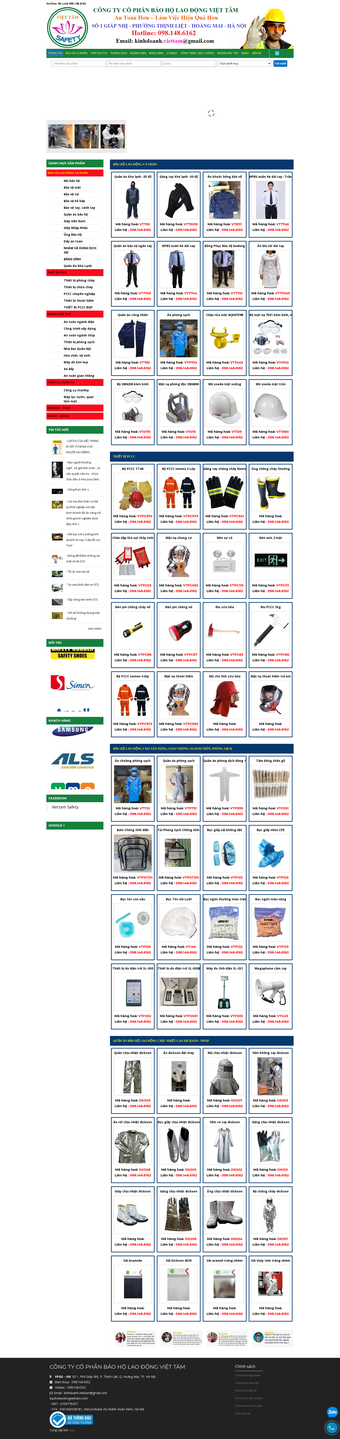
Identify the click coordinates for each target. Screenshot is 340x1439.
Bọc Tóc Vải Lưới (179, 899)
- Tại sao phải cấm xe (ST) (82, 585)
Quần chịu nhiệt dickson (132, 1053)
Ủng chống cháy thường (271, 469)
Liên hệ (256, 53)
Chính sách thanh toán (248, 1405)
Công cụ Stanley (76, 390)
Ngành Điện (138, 53)
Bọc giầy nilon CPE (271, 830)
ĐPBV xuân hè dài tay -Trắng (271, 177)
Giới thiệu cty (243, 1413)
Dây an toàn (73, 241)
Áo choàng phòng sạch (132, 761)
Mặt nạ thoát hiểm (178, 676)
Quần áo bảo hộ (76, 214)
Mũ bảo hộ (72, 181)
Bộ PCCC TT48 (132, 469)
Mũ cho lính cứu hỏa (224, 676)
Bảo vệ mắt (72, 187)
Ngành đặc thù (227, 53)
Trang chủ (55, 53)
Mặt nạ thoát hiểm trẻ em (271, 676)
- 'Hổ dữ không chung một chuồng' (83, 615)
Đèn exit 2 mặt (270, 538)
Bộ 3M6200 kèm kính (133, 384)
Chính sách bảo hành (247, 1375)
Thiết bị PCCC (99, 53)
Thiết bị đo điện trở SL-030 (132, 968)
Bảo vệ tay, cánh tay (79, 208)
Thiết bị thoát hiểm (79, 300)
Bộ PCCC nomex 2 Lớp (178, 469)
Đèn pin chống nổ (178, 607)
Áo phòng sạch (178, 315)
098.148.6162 (77, 3)
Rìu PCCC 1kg (271, 607)
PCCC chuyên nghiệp (79, 294)
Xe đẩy (69, 369)
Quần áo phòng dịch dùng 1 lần (227, 761)
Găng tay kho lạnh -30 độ (179, 177)
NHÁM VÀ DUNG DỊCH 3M (80, 250)
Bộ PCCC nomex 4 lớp (132, 676)
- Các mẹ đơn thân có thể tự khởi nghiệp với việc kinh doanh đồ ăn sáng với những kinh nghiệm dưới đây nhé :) (83, 512)
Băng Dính (156, 53)
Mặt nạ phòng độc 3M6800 (179, 384)
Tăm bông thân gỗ (270, 761)
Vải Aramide (132, 1260)
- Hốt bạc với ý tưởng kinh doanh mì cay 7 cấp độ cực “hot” (83, 539)
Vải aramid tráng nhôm (225, 1260)
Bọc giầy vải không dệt (224, 830)
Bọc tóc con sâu (132, 899)
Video (245, 53)
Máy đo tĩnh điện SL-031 (224, 968)
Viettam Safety (65, 807)
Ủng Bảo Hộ (73, 234)
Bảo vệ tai (71, 194)
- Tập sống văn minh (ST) (82, 599)
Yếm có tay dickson (225, 1122)
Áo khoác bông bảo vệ (225, 177)
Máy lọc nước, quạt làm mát (79, 399)
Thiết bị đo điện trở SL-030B (178, 968)
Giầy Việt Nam (74, 221)
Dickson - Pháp (58, 408)
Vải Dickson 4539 (178, 1260)
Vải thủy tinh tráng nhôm (270, 1260)
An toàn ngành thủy (79, 335)
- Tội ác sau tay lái (77, 571)
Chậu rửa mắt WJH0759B (224, 315)
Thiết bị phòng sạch (79, 342)
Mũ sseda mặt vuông (224, 384)
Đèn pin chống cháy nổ (132, 607)
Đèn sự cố (224, 538)
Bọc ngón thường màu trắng (225, 899)
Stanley (171, 53)
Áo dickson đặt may (178, 1053)
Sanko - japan (58, 416)
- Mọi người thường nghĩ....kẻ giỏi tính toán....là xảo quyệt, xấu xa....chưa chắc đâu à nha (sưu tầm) (83, 470)
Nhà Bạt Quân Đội (77, 349)
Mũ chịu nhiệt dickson (225, 1053)
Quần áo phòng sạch (179, 761)
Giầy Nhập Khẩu (76, 228)
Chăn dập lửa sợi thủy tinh (132, 538)
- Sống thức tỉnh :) (77, 489)
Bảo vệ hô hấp (74, 201)
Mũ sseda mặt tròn (271, 384)
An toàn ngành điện (79, 322)
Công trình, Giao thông (197, 53)
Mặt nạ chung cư (179, 538)
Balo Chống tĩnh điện (133, 830)
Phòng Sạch (119, 53)
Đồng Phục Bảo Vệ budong (224, 246)
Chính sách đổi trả (246, 1390)
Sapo (72, 1430)
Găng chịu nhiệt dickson (270, 1122)
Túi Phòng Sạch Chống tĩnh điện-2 (183, 830)
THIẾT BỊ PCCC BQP (78, 307)
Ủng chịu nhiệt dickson (225, 1191)
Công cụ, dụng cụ (61, 382)
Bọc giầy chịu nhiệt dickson (179, 1122)
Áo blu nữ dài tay (270, 246)
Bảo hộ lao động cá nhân (67, 173)
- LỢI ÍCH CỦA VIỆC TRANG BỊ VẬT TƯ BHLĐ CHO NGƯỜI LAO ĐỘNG (82, 446)
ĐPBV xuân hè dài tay (178, 246)
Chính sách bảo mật (247, 1383)
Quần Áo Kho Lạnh (78, 266)
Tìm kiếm (280, 63)
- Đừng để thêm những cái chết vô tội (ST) (83, 558)
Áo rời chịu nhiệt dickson (132, 1122)
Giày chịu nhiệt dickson (133, 1191)
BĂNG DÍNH (72, 259)
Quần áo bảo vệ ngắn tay (133, 246)
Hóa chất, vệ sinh (77, 355)
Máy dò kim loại (76, 362)
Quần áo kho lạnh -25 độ (132, 177)
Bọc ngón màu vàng (270, 899)
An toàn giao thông (79, 376)
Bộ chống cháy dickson (271, 1191)
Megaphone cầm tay (271, 968)
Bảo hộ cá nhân (76, 53)
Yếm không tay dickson (270, 1053)
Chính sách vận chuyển (249, 1398)
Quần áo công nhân (133, 315)
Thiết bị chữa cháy (78, 287)
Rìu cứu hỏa (225, 607)
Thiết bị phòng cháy (79, 280)
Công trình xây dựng (80, 328)
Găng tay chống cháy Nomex (225, 469)
